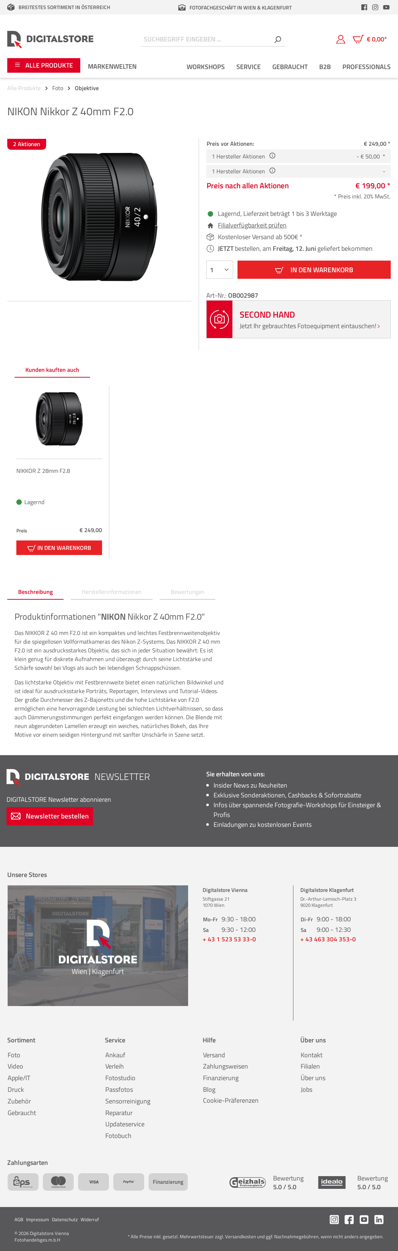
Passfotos (119, 1089)
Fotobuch (118, 1136)
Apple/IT (19, 1078)
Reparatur (119, 1113)
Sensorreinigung (127, 1101)
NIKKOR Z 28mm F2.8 (43, 470)
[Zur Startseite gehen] (50, 39)
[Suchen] (277, 39)
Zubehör (19, 1101)
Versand (214, 1055)
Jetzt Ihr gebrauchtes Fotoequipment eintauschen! (310, 326)
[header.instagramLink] (375, 7)
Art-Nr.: (217, 295)
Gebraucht (22, 1113)
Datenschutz (65, 1219)
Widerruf (90, 1219)
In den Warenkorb (314, 269)
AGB (19, 1219)
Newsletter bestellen (50, 815)
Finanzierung (221, 1078)
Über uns (313, 1078)
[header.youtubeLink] (386, 7)
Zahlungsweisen (225, 1066)
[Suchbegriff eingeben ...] (205, 39)
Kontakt (311, 1055)
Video (15, 1066)
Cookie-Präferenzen (231, 1100)
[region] (99, 217)
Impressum (37, 1219)
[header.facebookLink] (364, 7)
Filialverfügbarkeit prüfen (252, 225)
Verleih (114, 1066)
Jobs (306, 1089)
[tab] (35, 592)
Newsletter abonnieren (59, 799)
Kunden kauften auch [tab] (52, 369)
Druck (16, 1089)
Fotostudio (120, 1078)
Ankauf (115, 1055)
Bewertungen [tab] (187, 591)
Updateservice (125, 1124)
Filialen (310, 1066)
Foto (14, 1055)
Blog (209, 1089)
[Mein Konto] (341, 39)
